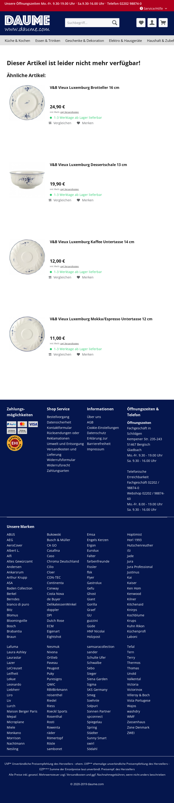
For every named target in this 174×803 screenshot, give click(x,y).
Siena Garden (97, 679)
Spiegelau (94, 722)
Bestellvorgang (58, 417)
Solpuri (92, 706)
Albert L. (13, 550)
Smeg (91, 695)
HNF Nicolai (96, 631)
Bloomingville (17, 620)
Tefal (131, 646)
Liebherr (13, 689)
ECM (50, 626)
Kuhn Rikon (136, 626)
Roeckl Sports (57, 711)
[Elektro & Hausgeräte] (125, 40)
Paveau (52, 662)
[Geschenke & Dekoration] (84, 40)
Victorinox (134, 689)
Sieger (92, 673)
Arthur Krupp (17, 577)
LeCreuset (14, 668)
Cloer (51, 572)
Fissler (92, 567)
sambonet (54, 749)
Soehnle (93, 700)
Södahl (92, 749)
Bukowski (54, 534)
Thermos (133, 662)
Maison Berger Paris (22, 711)
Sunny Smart (96, 738)
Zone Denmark (138, 727)
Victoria (132, 684)
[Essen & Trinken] (48, 40)
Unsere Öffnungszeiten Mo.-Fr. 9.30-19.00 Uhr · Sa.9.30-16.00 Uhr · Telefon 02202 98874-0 (73, 3)
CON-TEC (54, 577)
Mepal (11, 716)
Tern (130, 652)
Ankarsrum (15, 572)
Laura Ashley (16, 652)
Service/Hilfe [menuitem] (152, 8)
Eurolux (93, 550)
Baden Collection (19, 588)
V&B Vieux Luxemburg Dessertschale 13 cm (88, 164)
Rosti (50, 722)
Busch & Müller (58, 540)
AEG (10, 540)
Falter (91, 556)
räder (51, 733)
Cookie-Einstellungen (103, 427)
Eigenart (53, 631)
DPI (49, 615)
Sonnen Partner (99, 711)
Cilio (50, 567)
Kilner (131, 599)
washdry (133, 711)
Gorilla (92, 604)
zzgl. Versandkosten (69, 112)
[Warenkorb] (163, 22)
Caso (50, 556)
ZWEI (131, 733)
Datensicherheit (59, 422)
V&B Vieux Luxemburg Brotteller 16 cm (84, 87)
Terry (131, 657)
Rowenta (53, 727)
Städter (92, 733)
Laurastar (14, 657)
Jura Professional (140, 567)
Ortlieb (52, 657)
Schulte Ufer (96, 657)
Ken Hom (134, 588)
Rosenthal (54, 716)
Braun (11, 636)
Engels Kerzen (98, 540)
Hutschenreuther (140, 545)
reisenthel (54, 695)
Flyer (90, 577)
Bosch (11, 626)
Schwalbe (94, 662)
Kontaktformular (59, 427)
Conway (53, 588)
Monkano (14, 733)
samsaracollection (100, 646)
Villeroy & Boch (138, 695)
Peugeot (53, 668)
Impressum (95, 449)
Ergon (91, 545)
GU (89, 615)
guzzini (92, 620)
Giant (91, 599)
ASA (10, 583)
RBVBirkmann (57, 689)
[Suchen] (114, 22)
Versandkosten (76, 775)
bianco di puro (18, 604)
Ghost (91, 594)
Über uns (94, 417)
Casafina (53, 550)
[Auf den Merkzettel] (85, 123)
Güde (91, 626)
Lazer (11, 662)
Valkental (134, 679)
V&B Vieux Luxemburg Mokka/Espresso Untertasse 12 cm (101, 319)
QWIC (51, 684)
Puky (50, 673)
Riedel (51, 700)
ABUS (11, 534)
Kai (129, 577)
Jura (130, 561)
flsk (89, 572)
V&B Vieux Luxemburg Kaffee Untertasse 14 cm (92, 242)
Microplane (15, 722)
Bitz (9, 610)
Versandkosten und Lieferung (61, 452)
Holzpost (93, 636)
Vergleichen (60, 123)
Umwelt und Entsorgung (65, 444)
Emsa (91, 534)
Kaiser (132, 583)
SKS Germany (97, 689)
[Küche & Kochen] (17, 40)
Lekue (11, 679)
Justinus (133, 572)
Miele (11, 727)
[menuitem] (92, 22)
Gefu (90, 588)
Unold (131, 673)
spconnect (95, 716)
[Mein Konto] (152, 22)
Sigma (91, 684)
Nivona (52, 652)
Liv (9, 700)
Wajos (131, 706)
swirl (90, 743)
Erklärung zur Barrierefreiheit (99, 441)
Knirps (132, 610)
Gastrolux (94, 583)
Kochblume (135, 615)
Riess (51, 706)
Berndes (13, 599)
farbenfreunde (98, 561)
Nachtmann (16, 743)
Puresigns (54, 679)
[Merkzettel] (140, 22)
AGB (90, 422)
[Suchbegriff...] (92, 22)
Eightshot (54, 636)
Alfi (9, 556)
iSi (129, 550)
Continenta (55, 583)
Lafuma (12, 646)
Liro (9, 695)
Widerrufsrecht (58, 465)
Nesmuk (53, 646)
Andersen (14, 567)
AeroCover (14, 545)
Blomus (12, 615)
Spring (92, 727)
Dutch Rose (55, 620)
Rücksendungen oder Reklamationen (63, 435)
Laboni (132, 636)
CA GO (52, 545)
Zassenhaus (136, 722)
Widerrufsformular (61, 460)
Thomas (133, 668)
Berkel (11, 594)
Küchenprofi (136, 631)
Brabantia (14, 631)
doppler (53, 610)
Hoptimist (134, 534)
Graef (91, 610)
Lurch (11, 706)
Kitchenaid (135, 604)
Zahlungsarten (58, 470)
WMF (131, 716)
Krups (131, 620)
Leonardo (14, 684)
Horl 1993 (134, 540)
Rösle (51, 743)
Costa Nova (55, 594)
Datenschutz (96, 433)
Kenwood (134, 594)
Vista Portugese (138, 700)
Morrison (14, 738)
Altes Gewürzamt (20, 561)
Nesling (12, 749)
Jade (130, 556)
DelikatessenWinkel (61, 604)
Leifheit (12, 673)
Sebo (90, 668)
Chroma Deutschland (63, 561)
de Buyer (53, 599)
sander (92, 652)
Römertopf (55, 738)
